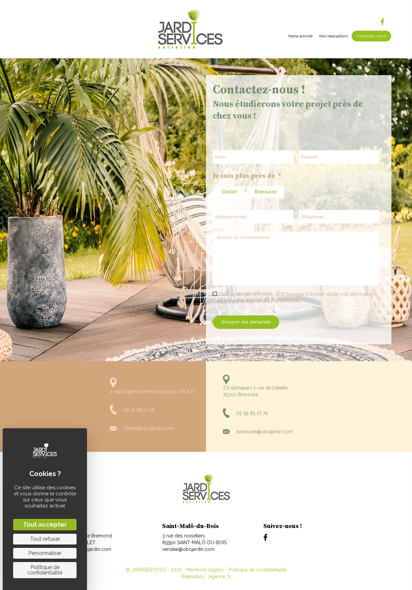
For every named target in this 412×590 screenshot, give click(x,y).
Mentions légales (205, 569)
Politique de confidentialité (257, 569)
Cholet (229, 191)
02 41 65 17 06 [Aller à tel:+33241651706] (139, 409)
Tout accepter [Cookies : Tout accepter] (45, 524)
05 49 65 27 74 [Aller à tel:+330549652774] (252, 413)
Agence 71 (219, 576)
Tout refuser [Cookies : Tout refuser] (45, 539)
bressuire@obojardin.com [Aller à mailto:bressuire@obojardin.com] (264, 431)
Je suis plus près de (247, 176)
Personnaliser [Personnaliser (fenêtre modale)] (44, 553)
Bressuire (265, 191)
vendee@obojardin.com (188, 549)
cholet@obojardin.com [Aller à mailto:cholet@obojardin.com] (148, 428)
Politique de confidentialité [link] (44, 570)
